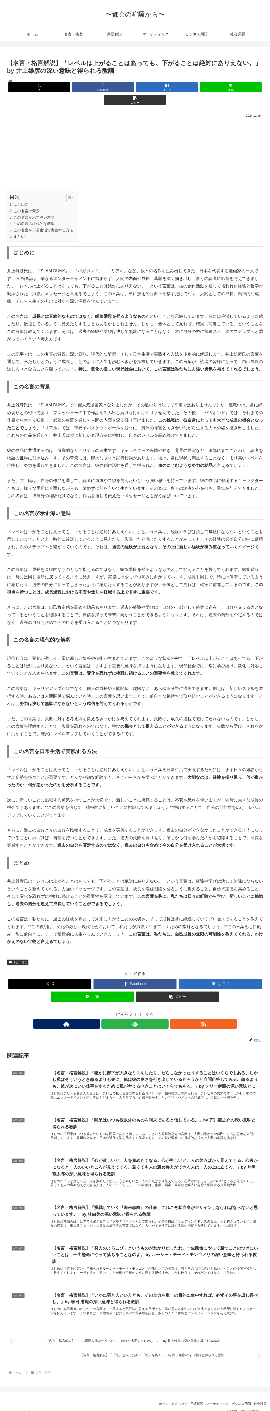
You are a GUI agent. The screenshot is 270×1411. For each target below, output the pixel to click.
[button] (221, 87)
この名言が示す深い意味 (34, 204)
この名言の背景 (27, 198)
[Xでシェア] (48, 87)
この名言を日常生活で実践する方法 (43, 217)
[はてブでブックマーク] (135, 87)
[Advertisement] (135, 141)
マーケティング (211, 1396)
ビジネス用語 (238, 1396)
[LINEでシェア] (178, 87)
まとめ (19, 223)
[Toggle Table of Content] (68, 185)
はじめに (21, 191)
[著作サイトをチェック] (124, 1011)
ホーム (151, 1396)
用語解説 (188, 1396)
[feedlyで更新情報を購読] (135, 1011)
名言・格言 (17, 949)
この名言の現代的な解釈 (34, 211)
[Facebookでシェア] (92, 87)
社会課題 (259, 1396)
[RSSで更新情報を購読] (145, 1011)
